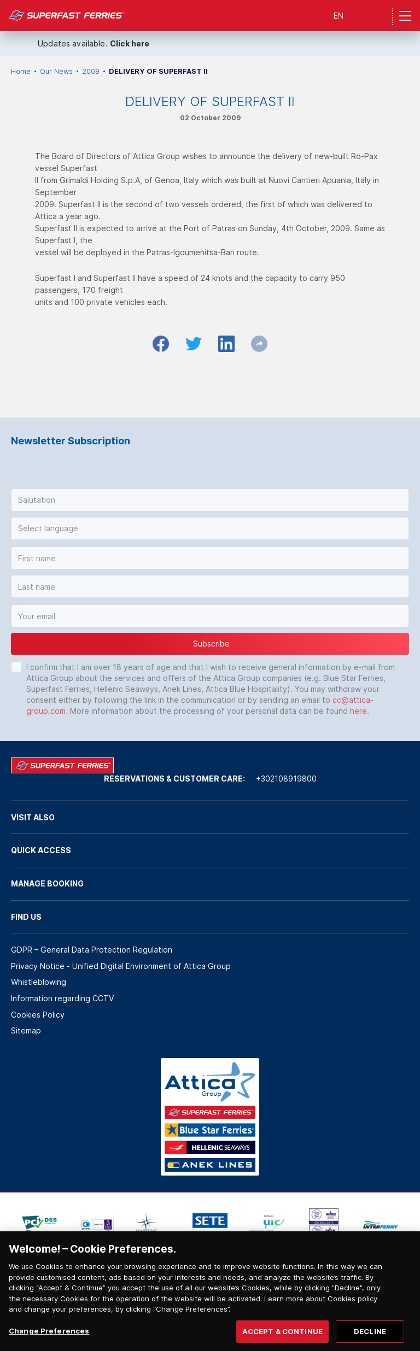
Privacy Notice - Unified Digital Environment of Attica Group (121, 966)
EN (338, 15)
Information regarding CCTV (62, 998)
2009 (91, 71)
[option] (39, 1224)
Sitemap (26, 1030)
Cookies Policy (38, 1014)
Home (21, 71)
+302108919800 (286, 778)
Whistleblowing (38, 981)
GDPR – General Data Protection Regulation (91, 949)
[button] (210, 500)
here (358, 710)
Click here (129, 43)
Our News (56, 71)
